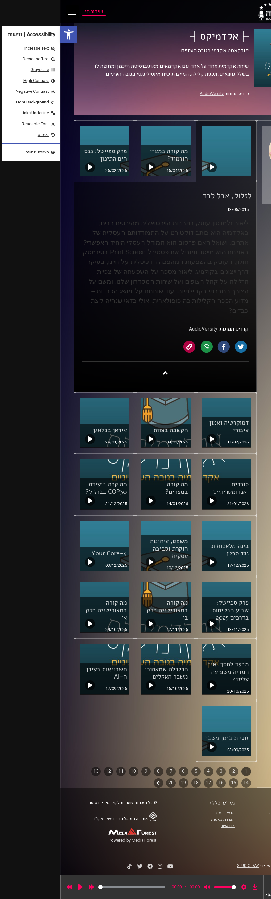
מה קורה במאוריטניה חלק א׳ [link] (46, 610)
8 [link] (98, 771)
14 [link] (185, 782)
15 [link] (173, 782)
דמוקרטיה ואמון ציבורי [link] (169, 426)
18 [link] (135, 782)
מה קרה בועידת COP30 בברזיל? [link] (45, 488)
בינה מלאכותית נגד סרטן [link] (170, 550)
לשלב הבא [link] (98, 783)
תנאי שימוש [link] (164, 813)
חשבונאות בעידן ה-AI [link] (46, 673)
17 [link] (148, 782)
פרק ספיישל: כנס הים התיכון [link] (45, 155)
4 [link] (148, 771)
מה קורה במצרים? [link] (116, 488)
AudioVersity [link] (151, 94)
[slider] (71, 887)
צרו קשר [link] (167, 826)
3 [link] (160, 771)
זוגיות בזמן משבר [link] (166, 738)
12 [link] (48, 771)
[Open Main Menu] (11, 11)
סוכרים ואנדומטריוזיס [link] (170, 488)
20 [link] (110, 782)
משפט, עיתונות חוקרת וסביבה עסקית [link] (109, 548)
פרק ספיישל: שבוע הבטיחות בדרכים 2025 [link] (170, 610)
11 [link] (60, 771)
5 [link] (135, 771)
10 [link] (73, 771)
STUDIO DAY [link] (188, 866)
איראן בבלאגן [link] (49, 430)
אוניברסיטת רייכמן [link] (236, 819)
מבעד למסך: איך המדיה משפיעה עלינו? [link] (167, 672)
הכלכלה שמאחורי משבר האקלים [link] (105, 673)
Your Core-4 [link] (49, 553)
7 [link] (110, 771)
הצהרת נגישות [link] (162, 819)
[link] (8, 34)
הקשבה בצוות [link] (110, 430)
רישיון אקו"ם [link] (43, 818)
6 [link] (123, 771)
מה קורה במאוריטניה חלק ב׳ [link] (107, 610)
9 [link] (85, 771)
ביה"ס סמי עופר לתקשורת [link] (230, 813)
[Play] (20, 887)
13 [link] (35, 771)
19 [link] (123, 782)
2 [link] (173, 771)
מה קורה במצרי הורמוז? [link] (108, 155)
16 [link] (160, 782)
